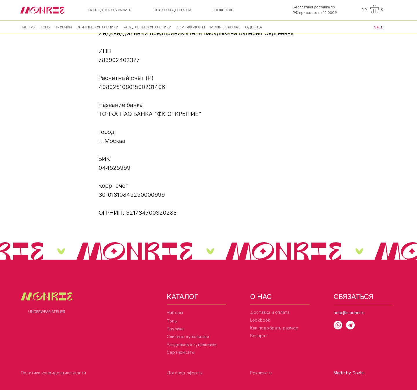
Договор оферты (184, 372)
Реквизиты (261, 372)
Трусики (175, 328)
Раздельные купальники (192, 344)
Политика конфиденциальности (53, 372)
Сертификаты (181, 352)
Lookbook (260, 320)
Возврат (258, 335)
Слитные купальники (188, 336)
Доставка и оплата (270, 312)
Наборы (175, 312)
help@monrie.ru (349, 312)
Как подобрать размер (274, 327)
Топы (172, 320)
